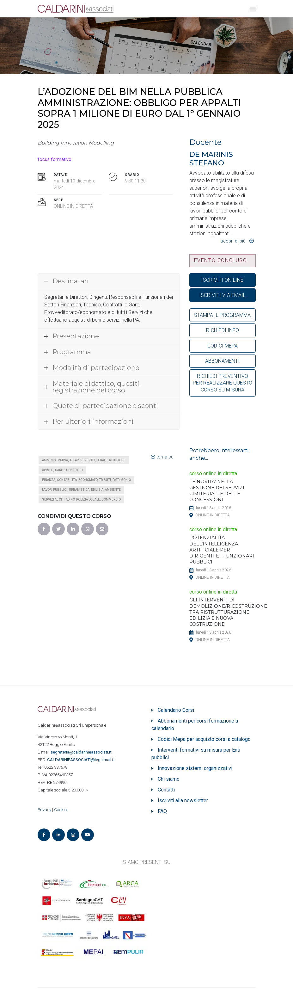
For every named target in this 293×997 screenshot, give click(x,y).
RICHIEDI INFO (222, 330)
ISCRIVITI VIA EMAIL (222, 295)
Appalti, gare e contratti (62, 470)
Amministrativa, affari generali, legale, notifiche (83, 460)
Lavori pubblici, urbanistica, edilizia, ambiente (81, 489)
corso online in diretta (213, 474)
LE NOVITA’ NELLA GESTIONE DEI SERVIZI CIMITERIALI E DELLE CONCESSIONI (216, 490)
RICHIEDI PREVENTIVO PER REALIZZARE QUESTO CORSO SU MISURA (222, 383)
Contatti (166, 790)
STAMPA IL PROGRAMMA (222, 315)
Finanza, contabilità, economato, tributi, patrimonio (86, 480)
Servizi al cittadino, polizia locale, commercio (81, 499)
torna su (162, 457)
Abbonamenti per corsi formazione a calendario (194, 724)
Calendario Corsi (176, 710)
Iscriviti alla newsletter (183, 800)
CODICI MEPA (222, 346)
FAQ (162, 811)
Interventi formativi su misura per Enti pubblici (195, 753)
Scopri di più (233, 241)
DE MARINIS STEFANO (211, 158)
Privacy (44, 809)
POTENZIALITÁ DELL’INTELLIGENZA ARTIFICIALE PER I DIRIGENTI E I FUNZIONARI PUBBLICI (221, 550)
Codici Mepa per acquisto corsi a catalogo (204, 739)
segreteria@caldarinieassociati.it (82, 752)
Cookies (61, 809)
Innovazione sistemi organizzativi (195, 768)
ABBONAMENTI (222, 361)
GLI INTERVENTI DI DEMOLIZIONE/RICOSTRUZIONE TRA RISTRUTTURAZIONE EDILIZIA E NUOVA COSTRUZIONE (228, 612)
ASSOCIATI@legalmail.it (82, 759)
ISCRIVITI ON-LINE (222, 280)
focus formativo (54, 159)
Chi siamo (169, 779)
